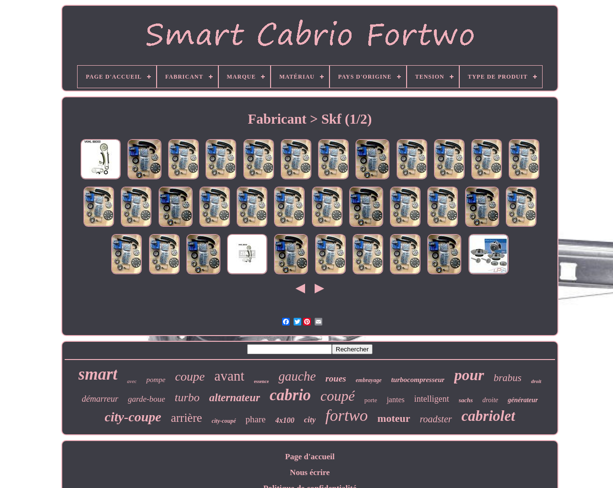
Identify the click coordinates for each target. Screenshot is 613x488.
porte (370, 400)
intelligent (431, 399)
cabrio (290, 395)
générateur (523, 400)
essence (261, 381)
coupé (337, 396)
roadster (436, 419)
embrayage (369, 380)
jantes (395, 399)
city (310, 419)
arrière (186, 417)
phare (256, 419)
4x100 (285, 420)
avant (230, 375)
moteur (393, 418)
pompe (155, 379)
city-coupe (133, 416)
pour (469, 374)
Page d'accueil (309, 456)
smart (98, 374)
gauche (297, 376)
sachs (466, 400)
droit (536, 381)
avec (131, 381)
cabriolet (488, 415)
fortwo (346, 415)
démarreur (100, 399)
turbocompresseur (418, 379)
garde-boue (146, 399)
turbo (187, 397)
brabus (508, 377)
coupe (189, 376)
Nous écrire (309, 472)
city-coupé (224, 421)
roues (335, 378)
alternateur (234, 398)
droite (490, 400)
